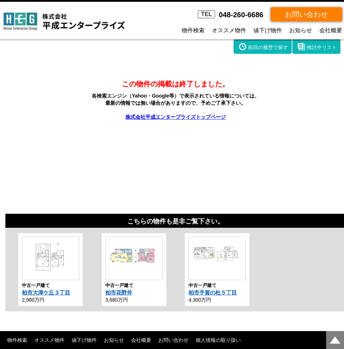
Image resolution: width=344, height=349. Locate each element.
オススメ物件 (229, 30)
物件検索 (193, 30)
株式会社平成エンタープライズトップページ (175, 117)
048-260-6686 (230, 15)
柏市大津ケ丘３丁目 (46, 292)
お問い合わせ (306, 14)
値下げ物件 (267, 30)
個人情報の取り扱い (218, 340)
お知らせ (300, 30)
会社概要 (330, 30)
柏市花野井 (118, 292)
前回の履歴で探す (268, 47)
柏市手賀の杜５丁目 (212, 292)
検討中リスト (322, 47)
